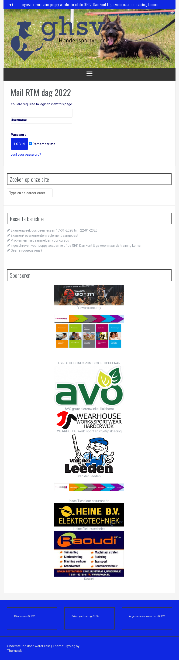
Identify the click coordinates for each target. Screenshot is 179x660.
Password (41, 130)
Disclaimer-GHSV (24, 616)
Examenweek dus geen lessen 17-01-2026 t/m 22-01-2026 (54, 230)
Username (41, 115)
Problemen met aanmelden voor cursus (40, 240)
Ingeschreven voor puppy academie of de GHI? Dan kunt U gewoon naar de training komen (89, 4)
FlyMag (70, 646)
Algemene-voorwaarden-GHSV (147, 616)
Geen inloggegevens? (26, 250)
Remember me (42, 144)
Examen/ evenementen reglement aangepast (44, 235)
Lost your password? (26, 154)
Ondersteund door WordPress (29, 646)
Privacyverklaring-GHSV (85, 616)
